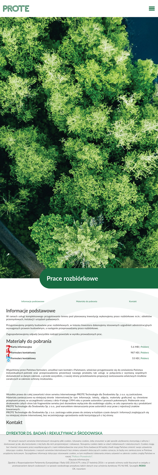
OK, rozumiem (79, 468)
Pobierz (145, 346)
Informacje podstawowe (32, 301)
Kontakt (133, 301)
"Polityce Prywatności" (82, 456)
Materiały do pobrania (86, 301)
